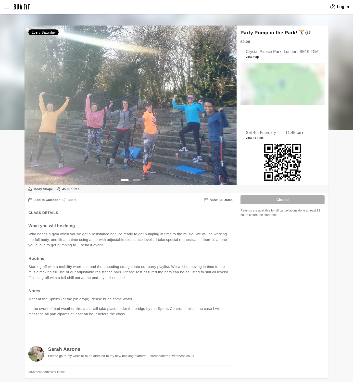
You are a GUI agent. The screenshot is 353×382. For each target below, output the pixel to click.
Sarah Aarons (64, 349)
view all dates (255, 138)
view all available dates (128, 329)
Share (69, 200)
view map (252, 57)
